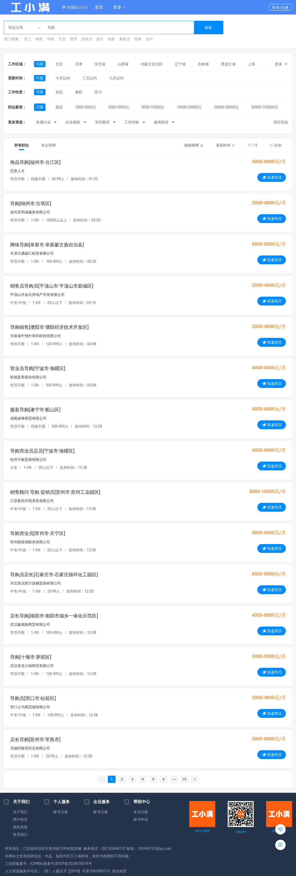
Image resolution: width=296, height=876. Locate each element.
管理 (73, 39)
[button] (119, 7)
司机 (50, 39)
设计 (100, 39)
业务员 (86, 39)
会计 (149, 39)
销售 (39, 39)
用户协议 (20, 819)
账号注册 (60, 812)
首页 (99, 7)
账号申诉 (140, 819)
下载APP (240, 832)
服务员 (124, 39)
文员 (62, 39)
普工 (27, 39)
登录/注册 (280, 7)
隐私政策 (20, 827)
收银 (111, 39)
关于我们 (20, 812)
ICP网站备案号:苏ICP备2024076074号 (61, 863)
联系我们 (20, 834)
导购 (138, 39)
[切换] (83, 7)
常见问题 (140, 812)
